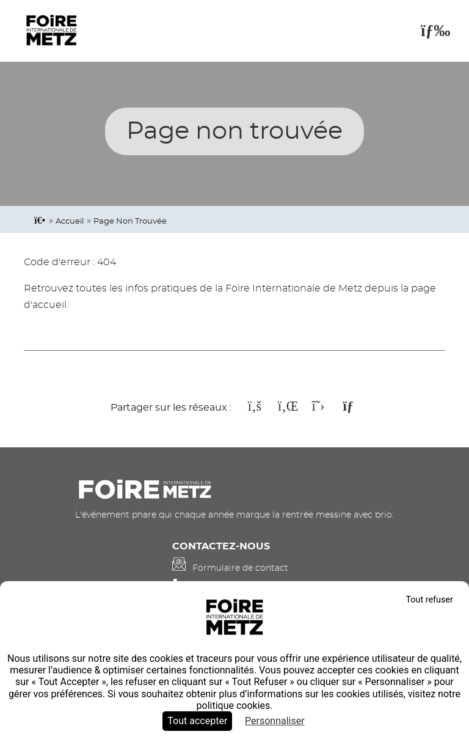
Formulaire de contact (240, 568)
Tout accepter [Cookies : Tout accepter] (197, 721)
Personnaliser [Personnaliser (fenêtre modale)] (275, 721)
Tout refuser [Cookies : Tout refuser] (429, 600)
